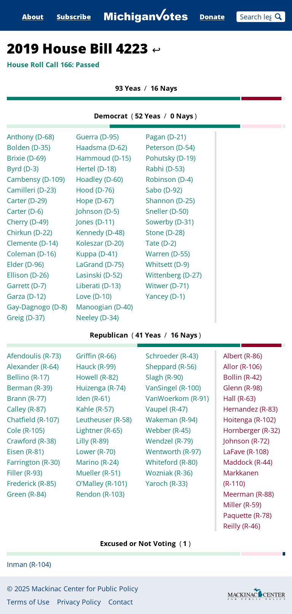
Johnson (97, 211)
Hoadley (99, 179)
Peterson (170, 147)
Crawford (31, 440)
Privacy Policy (79, 601)
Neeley (97, 317)
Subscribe (74, 16)
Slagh (164, 377)
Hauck (96, 366)
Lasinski (99, 274)
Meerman (248, 494)
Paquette (247, 515)
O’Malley (101, 483)
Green (26, 494)
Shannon (170, 200)
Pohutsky (170, 158)
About (32, 16)
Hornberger (251, 430)
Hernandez (250, 409)
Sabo (164, 189)
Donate (212, 16)
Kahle (95, 409)
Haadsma (101, 147)
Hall (239, 398)
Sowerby (170, 221)
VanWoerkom (177, 398)
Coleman (31, 253)
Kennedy (100, 232)
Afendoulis (34, 355)
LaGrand (100, 264)
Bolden (28, 147)
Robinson (169, 179)
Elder (25, 264)
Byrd (22, 168)
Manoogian (104, 306)
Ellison (28, 274)
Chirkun (29, 232)
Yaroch (166, 483)
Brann (26, 398)
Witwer (167, 285)
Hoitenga (249, 419)
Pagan (166, 136)
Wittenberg (174, 274)
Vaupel (166, 409)
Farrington (33, 462)
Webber (168, 430)
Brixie (26, 158)
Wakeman (171, 419)
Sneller (167, 211)
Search (278, 16)
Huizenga (100, 387)
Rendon (100, 494)
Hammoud (103, 158)
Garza (26, 296)
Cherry (27, 221)
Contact (120, 601)
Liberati (98, 285)
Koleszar (100, 243)
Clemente (32, 243)
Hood (95, 189)
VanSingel (173, 387)
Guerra (97, 136)
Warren (168, 253)
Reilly (241, 525)
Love (93, 296)
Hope (95, 200)
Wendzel (169, 440)
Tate (161, 243)
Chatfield (33, 419)
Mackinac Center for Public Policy (85, 588)
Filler (24, 472)
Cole (25, 430)
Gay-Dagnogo (37, 306)
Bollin (242, 377)
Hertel (96, 168)
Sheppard (171, 366)
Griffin (96, 355)
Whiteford (171, 462)
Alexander (33, 366)
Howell (97, 377)
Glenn (242, 387)
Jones (95, 221)
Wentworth (173, 451)
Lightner (99, 430)
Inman (29, 564)
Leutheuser (104, 419)
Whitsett (167, 264)
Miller (242, 504)
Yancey (165, 296)
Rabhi (165, 168)
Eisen (25, 451)
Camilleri (31, 189)
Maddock (247, 462)
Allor (242, 366)
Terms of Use (28, 601)
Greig (25, 317)
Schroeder (172, 355)
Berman (29, 387)
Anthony (30, 136)
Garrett (26, 285)
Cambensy (36, 179)
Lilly (92, 440)
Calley (26, 409)
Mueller (98, 472)
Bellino (28, 377)
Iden (93, 398)
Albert (242, 355)
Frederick (31, 483)
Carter (27, 200)
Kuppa (96, 253)
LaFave (245, 451)
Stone (165, 232)
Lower (95, 451)
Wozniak (169, 472)
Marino (97, 462)
